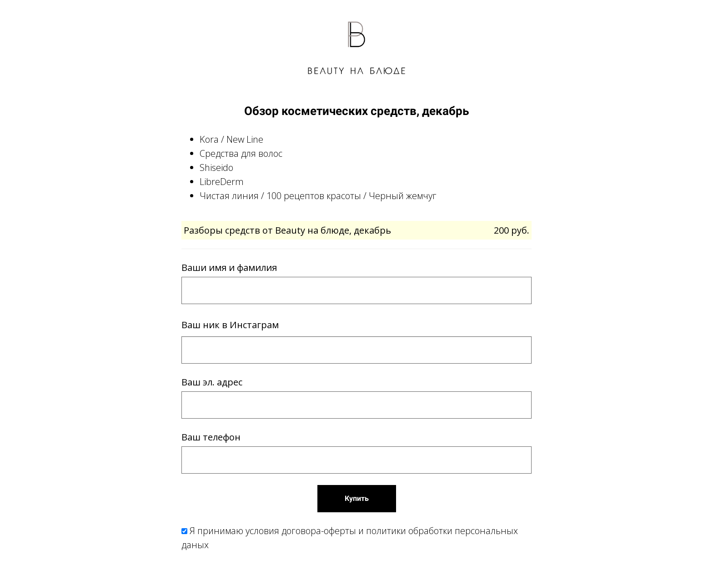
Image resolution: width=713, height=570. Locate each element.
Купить (357, 498)
